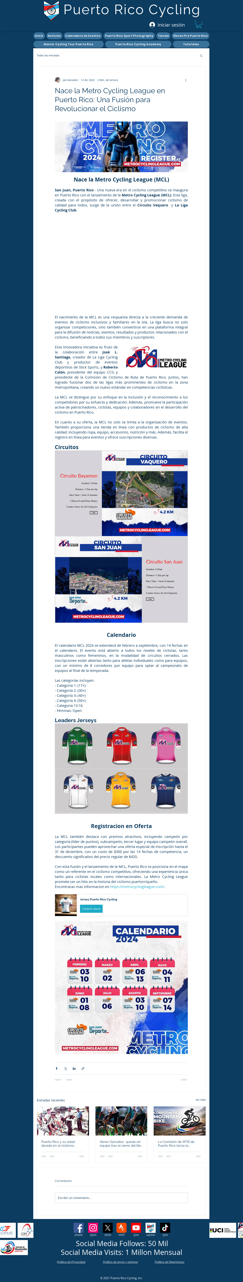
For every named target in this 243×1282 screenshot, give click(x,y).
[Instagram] (93, 1228)
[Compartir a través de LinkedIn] (74, 1068)
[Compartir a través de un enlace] (83, 1068)
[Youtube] (136, 1228)
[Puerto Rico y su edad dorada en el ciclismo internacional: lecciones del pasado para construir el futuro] (63, 1121)
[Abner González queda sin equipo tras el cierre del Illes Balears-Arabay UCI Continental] (121, 1121)
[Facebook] (79, 1228)
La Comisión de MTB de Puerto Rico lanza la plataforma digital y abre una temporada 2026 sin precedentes (176, 1143)
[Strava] (121, 1228)
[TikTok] (165, 1228)
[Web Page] (151, 1228)
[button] (198, 24)
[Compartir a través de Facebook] (56, 1068)
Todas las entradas (48, 55)
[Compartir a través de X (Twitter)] (65, 1068)
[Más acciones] (186, 80)
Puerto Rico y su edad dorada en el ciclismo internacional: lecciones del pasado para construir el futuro (62, 1143)
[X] (108, 1228)
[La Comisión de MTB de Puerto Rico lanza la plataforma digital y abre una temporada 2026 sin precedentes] (180, 1121)
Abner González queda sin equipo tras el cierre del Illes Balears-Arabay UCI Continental (121, 1143)
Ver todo (201, 1099)
